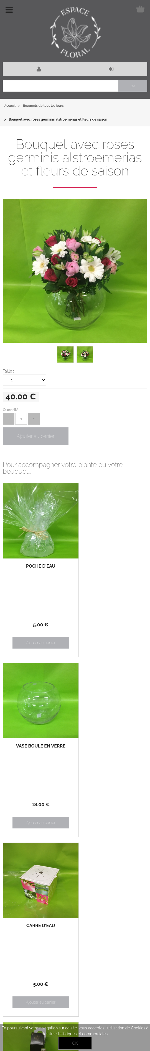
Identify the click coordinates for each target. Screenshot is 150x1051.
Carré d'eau (39, 739)
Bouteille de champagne (111, 741)
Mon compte (18, 932)
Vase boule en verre (111, 563)
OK (75, 1043)
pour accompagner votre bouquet (111, 752)
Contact (139, 1017)
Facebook (19, 1020)
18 (111, 621)
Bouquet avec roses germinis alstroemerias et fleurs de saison (75, 157)
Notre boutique (56, 919)
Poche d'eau (39, 562)
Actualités (16, 919)
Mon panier (52, 932)
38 (111, 797)
